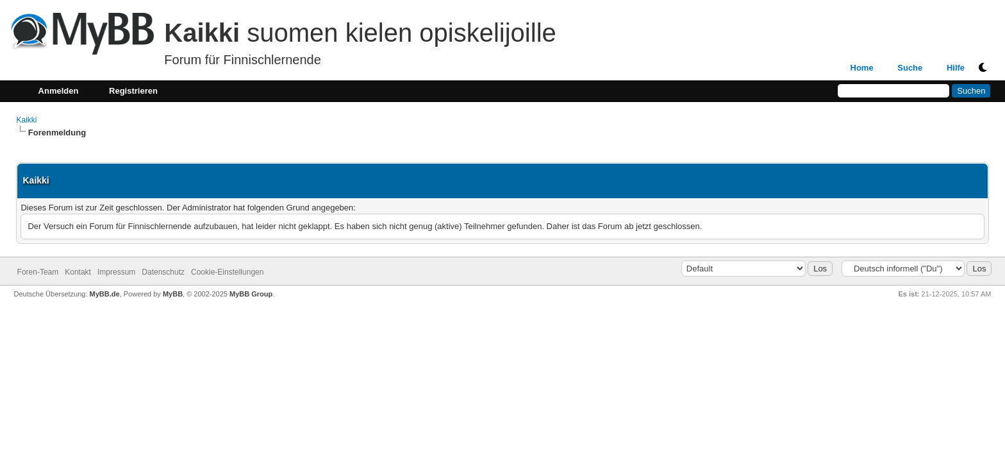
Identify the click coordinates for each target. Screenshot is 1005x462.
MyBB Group (250, 294)
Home (862, 68)
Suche (909, 68)
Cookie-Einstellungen (227, 272)
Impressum (116, 272)
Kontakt (78, 272)
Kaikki (26, 120)
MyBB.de (105, 294)
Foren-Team (38, 272)
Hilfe (956, 68)
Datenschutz (163, 272)
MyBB (173, 294)
